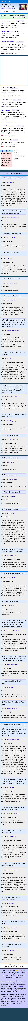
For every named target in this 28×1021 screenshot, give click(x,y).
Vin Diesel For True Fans (13, 238)
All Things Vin (10, 259)
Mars (16, 150)
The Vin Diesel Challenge (13, 217)
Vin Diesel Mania (11, 300)
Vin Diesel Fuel (10, 182)
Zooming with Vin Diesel (13, 330)
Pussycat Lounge (20, 156)
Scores (17, 154)
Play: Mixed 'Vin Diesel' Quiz (18, 17)
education (20, 986)
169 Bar (17, 152)
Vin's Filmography (11, 421)
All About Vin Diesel (12, 283)
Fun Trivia (5, 1)
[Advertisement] (13, 70)
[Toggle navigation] (25, 1)
